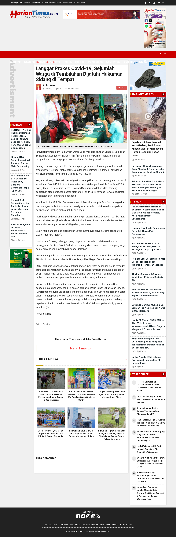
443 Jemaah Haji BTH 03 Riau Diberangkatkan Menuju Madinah (151, 399)
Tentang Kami (16, 3)
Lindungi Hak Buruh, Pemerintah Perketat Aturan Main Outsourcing (148, 231)
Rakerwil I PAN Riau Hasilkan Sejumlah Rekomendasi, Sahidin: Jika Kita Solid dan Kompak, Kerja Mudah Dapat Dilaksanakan (21, 139)
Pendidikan (95, 61)
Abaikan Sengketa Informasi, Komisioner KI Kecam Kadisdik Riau (20, 230)
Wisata (143, 61)
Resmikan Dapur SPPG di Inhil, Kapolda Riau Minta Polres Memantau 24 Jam (81, 434)
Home (15, 61)
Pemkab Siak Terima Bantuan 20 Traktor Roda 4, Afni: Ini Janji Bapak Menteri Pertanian (148, 292)
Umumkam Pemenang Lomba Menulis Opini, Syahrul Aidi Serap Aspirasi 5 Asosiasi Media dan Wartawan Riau (150, 493)
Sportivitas (113, 61)
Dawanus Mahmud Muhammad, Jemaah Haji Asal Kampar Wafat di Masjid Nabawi (148, 308)
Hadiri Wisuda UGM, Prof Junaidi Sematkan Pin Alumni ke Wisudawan (149, 449)
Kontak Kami (79, 3)
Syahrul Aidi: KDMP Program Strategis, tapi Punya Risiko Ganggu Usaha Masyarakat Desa (151, 462)
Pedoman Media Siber (51, 3)
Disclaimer (67, 3)
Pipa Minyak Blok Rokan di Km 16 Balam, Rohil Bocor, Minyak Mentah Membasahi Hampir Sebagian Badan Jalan (147, 149)
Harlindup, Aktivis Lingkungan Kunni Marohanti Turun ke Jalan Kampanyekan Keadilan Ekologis (148, 169)
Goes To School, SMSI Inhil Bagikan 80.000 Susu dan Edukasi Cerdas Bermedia (51, 434)
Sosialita (129, 61)
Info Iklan (36, 3)
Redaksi (27, 3)
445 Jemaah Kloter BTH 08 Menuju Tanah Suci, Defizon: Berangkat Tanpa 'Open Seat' (147, 246)
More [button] (154, 61)
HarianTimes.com (81, 348)
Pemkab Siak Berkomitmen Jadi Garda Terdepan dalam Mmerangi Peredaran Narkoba (148, 262)
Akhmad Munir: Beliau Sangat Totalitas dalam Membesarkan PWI (148, 411)
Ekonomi (54, 61)
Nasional (29, 61)
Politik (67, 61)
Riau (42, 61)
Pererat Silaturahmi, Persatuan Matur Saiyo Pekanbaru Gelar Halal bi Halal (149, 386)
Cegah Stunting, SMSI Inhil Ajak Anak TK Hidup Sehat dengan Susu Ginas (112, 394)
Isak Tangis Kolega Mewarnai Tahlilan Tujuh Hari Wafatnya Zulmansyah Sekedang (151, 423)
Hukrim (80, 61)
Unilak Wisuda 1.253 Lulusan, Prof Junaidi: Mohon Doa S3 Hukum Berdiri (146, 360)
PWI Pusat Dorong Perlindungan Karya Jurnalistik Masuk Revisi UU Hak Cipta (150, 477)
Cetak (121, 88)
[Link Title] (78, 516)
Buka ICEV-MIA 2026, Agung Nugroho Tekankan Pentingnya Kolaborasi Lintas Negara (151, 436)
